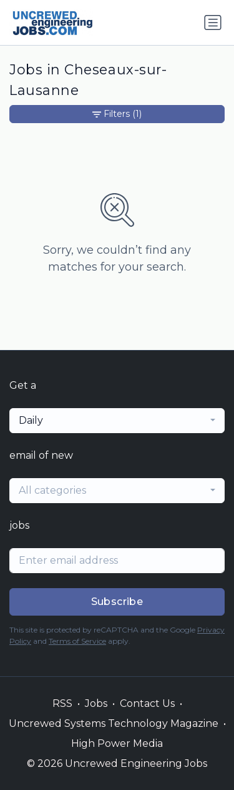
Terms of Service (77, 641)
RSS (62, 703)
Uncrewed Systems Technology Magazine (113, 723)
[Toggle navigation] (213, 22)
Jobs (96, 703)
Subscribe (117, 602)
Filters (117, 114)
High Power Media (117, 743)
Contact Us (147, 703)
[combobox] (117, 420)
